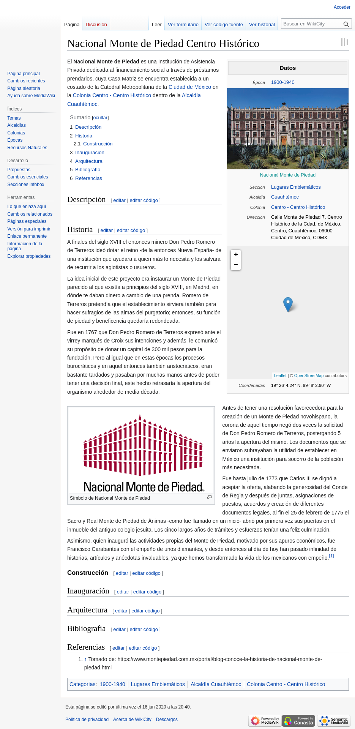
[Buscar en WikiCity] (316, 23)
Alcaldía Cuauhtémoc (216, 684)
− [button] (236, 265)
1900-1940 (283, 82)
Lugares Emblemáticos (296, 187)
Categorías (82, 684)
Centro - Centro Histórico (298, 207)
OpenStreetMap (309, 375)
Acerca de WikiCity (132, 719)
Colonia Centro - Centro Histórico (112, 95)
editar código (143, 200)
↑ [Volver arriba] (85, 659)
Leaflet (280, 375)
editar (119, 200)
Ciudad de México (190, 87)
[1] (331, 555)
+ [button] (236, 254)
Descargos (167, 719)
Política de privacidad (87, 719)
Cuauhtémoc (285, 197)
